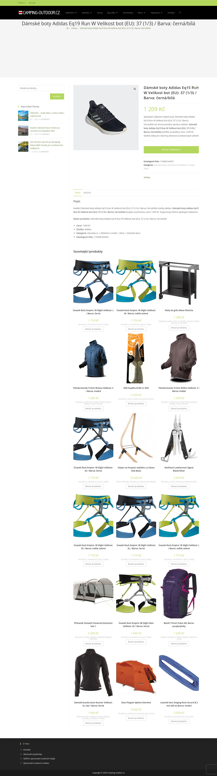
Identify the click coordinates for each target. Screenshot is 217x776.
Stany (152, 713)
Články (22, 3)
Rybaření (93, 637)
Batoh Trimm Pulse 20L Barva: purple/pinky (179, 625)
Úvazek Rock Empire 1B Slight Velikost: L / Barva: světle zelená (179, 547)
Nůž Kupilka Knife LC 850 (136, 387)
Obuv (146, 168)
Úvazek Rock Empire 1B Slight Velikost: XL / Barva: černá (136, 547)
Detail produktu (171, 149)
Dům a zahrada (179, 321)
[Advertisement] (108, 54)
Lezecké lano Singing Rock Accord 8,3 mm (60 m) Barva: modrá (179, 704)
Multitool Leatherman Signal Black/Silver (179, 469)
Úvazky (105, 324)
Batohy (163, 637)
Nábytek (152, 481)
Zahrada (183, 323)
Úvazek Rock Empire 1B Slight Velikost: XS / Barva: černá (93, 469)
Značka (87, 192)
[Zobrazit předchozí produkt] (192, 87)
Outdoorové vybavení (140, 399)
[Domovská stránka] (68, 28)
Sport (100, 324)
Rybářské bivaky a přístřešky (101, 638)
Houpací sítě (144, 481)
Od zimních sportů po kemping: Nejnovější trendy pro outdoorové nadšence (46, 145)
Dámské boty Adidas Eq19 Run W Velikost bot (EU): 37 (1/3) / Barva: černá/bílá (115, 28)
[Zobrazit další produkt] (197, 87)
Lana (186, 716)
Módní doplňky (182, 637)
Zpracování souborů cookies (36, 763)
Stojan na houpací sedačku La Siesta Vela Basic (136, 469)
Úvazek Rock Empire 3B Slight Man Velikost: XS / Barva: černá (136, 625)
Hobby (86, 637)
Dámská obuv (160, 165)
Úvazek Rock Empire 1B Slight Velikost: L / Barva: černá (93, 312)
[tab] (77, 192)
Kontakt (32, 3)
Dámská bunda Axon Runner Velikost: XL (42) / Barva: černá (93, 704)
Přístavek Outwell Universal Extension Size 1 (93, 625)
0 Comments (45, 119)
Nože (130, 399)
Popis (77, 192)
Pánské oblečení (96, 404)
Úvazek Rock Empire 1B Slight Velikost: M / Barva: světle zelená (136, 312)
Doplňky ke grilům (166, 321)
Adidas (147, 177)
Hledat (57, 96)
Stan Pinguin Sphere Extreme (136, 702)
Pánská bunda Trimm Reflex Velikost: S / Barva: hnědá (179, 389)
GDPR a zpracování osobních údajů (39, 758)
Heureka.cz (172, 165)
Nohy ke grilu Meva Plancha (179, 310)
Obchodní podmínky (32, 754)
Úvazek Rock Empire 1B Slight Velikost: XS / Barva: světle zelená (93, 547)
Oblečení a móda (186, 165)
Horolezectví (92, 324)
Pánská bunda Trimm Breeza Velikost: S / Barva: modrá (93, 389)
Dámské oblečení (103, 716)
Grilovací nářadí (193, 321)
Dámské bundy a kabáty (86, 716)
